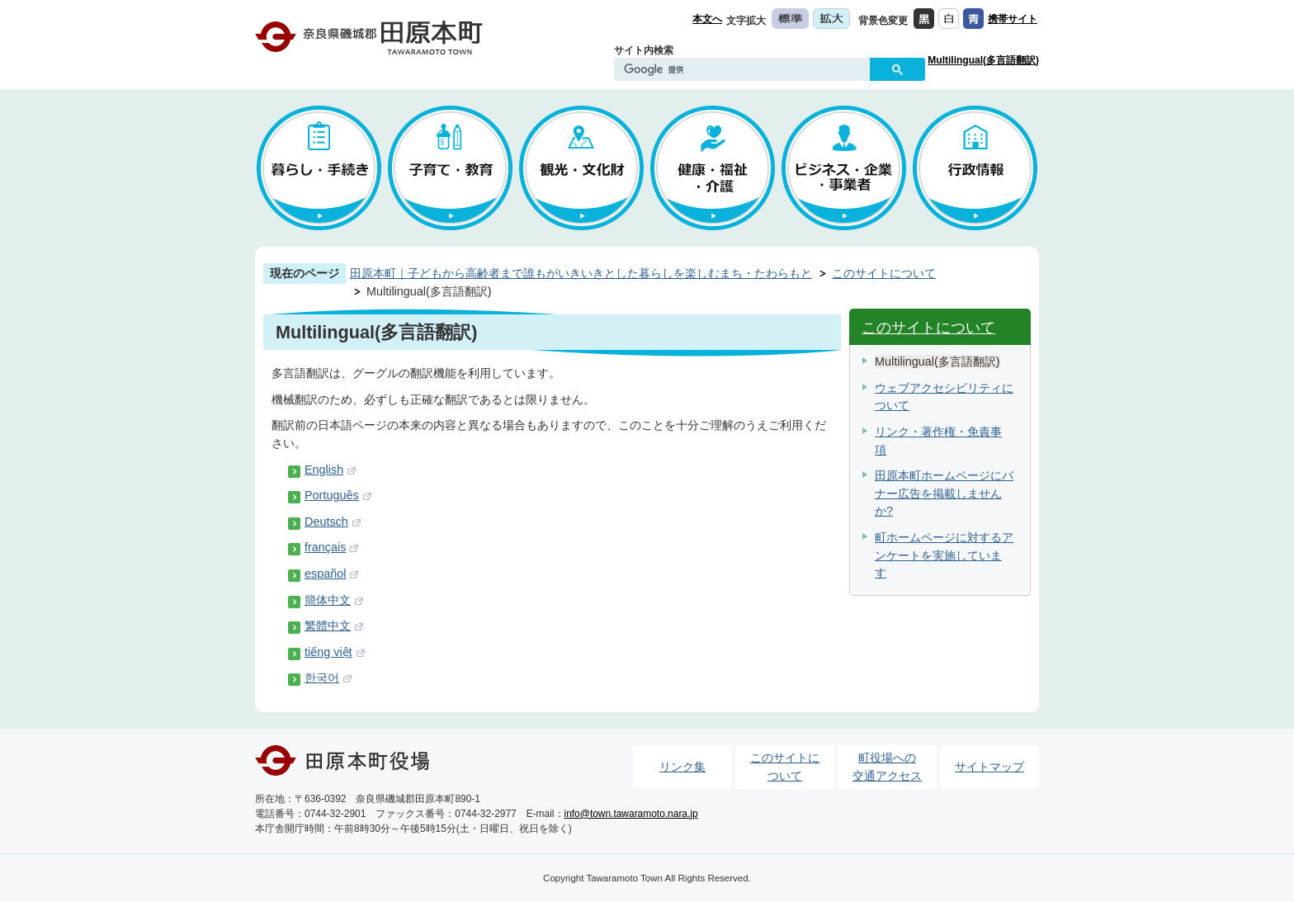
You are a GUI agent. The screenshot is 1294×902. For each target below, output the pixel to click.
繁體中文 (328, 625)
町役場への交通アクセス (887, 766)
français (325, 547)
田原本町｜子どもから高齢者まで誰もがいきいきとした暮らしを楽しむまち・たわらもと (581, 273)
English (324, 469)
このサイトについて (884, 273)
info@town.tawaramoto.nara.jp (631, 813)
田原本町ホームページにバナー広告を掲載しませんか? (944, 493)
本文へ (707, 19)
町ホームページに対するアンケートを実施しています (944, 555)
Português (332, 495)
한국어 (322, 677)
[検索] (746, 70)
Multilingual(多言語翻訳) (983, 60)
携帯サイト (1012, 19)
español (325, 573)
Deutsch (326, 521)
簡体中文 (328, 600)
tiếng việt (328, 652)
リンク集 (682, 766)
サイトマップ (989, 766)
